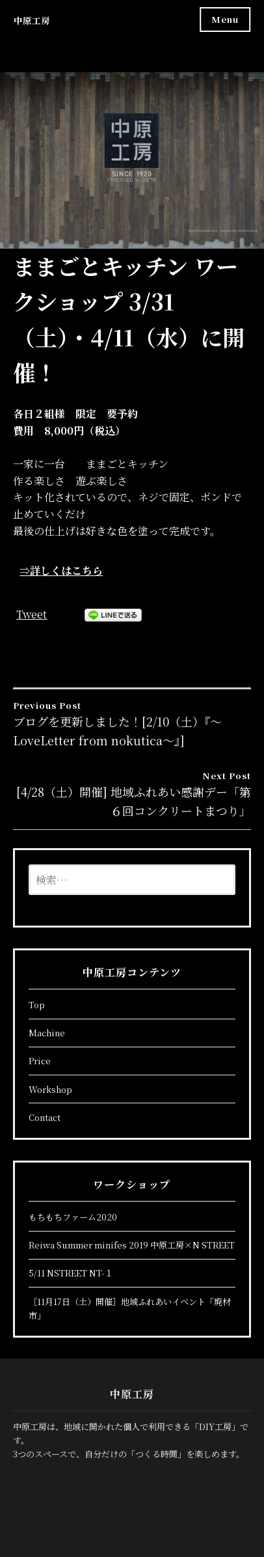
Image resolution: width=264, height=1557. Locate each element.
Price (40, 1060)
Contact (44, 1117)
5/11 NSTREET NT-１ (71, 1273)
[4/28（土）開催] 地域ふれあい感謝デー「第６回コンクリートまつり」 (131, 794)
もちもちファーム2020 (73, 1217)
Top (37, 1005)
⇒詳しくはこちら (61, 570)
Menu (225, 19)
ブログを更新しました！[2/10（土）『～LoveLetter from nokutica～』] (131, 723)
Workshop (50, 1089)
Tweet (31, 614)
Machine (47, 1033)
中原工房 (32, 20)
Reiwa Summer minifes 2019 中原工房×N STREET (132, 1245)
